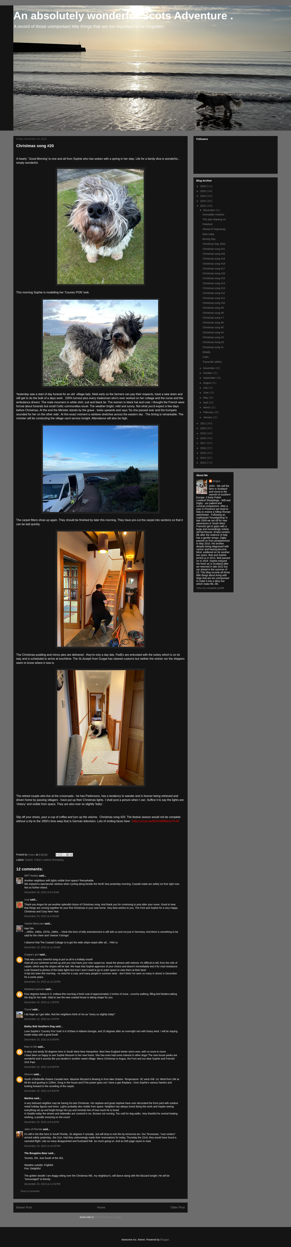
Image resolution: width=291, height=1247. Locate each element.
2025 (203, 191)
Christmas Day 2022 (214, 243)
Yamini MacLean (34, 923)
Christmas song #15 (214, 278)
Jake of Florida (33, 1129)
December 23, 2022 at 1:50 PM (41, 1002)
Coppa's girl (31, 954)
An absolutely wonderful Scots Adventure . (123, 16)
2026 (203, 186)
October (208, 373)
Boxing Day (209, 239)
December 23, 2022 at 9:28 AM (41, 916)
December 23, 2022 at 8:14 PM (41, 1122)
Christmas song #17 (214, 268)
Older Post (178, 1207)
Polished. (208, 224)
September (209, 377)
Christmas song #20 (214, 253)
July (205, 387)
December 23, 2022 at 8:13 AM (41, 892)
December (209, 210)
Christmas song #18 (214, 263)
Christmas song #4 (213, 332)
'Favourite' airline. (212, 361)
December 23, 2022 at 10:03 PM (42, 1146)
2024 (203, 196)
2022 (203, 205)
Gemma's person (34, 989)
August (207, 382)
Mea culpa (208, 234)
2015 (203, 453)
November (209, 368)
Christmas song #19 (214, 258)
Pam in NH (30, 1046)
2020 (203, 428)
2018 (203, 438)
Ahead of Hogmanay (214, 229)
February (208, 412)
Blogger (164, 1239)
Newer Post (24, 1207)
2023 (203, 201)
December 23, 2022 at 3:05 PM (41, 1039)
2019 (203, 433)
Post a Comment (30, 1191)
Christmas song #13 (214, 288)
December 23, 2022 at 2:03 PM (41, 1019)
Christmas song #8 (213, 312)
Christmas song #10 (214, 302)
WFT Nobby (31, 875)
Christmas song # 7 (213, 317)
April (206, 402)
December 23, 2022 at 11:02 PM (42, 1184)
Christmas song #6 (213, 322)
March (207, 407)
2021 (203, 423)
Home (101, 1207)
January (208, 417)
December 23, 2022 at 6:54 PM (41, 1090)
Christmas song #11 (214, 298)
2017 (203, 443)
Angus (217, 481)
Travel (28, 1009)
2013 (203, 462)
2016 (203, 448)
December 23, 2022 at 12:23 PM (42, 981)
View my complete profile (210, 588)
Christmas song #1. (213, 347)
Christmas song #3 (213, 337)
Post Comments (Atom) (108, 1217)
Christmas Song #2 (213, 342)
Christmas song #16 (214, 273)
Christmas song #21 (214, 248)
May (206, 397)
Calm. (206, 357)
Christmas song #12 (214, 293)
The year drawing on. (214, 219)
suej (26, 899)
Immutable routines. (214, 214)
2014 (203, 457)
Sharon (28, 1074)
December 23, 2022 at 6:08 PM (41, 1066)
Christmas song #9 (213, 307)
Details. (207, 352)
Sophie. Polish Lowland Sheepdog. (44, 859)
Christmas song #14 (214, 283)
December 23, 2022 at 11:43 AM (42, 947)
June (206, 392)
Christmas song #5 (213, 327)
